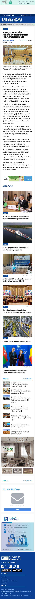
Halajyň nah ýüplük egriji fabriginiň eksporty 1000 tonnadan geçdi (19, 385)
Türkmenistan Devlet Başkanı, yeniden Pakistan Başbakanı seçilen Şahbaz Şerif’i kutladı (21, 418)
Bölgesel (5, 28)
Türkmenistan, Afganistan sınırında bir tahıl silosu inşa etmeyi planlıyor (21, 392)
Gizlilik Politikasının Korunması (9, 581)
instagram (14, 566)
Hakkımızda (4, 577)
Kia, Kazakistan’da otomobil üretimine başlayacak (16, 341)
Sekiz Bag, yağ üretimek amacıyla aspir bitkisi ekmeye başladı (20, 433)
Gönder (17, 509)
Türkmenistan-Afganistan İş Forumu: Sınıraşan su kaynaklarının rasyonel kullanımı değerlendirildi (19, 409)
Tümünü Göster (27, 378)
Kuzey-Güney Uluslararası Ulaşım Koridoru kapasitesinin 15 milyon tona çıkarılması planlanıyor (17, 311)
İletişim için (4, 583)
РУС (30, 15)
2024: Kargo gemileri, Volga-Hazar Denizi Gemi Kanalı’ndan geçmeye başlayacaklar (16, 249)
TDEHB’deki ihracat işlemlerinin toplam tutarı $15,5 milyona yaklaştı (20, 426)
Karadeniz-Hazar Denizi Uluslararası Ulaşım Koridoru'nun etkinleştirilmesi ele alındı (15, 371)
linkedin (10, 566)
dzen (18, 566)
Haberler (5, 378)
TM (26, 15)
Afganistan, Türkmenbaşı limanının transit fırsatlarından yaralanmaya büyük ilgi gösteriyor (21, 400)
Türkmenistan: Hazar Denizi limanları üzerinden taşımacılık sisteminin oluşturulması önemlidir (16, 217)
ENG (22, 15)
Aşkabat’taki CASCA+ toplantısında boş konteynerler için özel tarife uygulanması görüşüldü (17, 280)
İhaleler (5, 481)
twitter (6, 566)
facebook (3, 566)
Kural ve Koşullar (5, 579)
